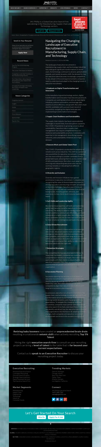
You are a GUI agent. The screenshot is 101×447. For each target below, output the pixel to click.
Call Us (40, 31)
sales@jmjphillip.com (59, 394)
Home (13, 35)
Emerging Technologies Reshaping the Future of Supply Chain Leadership (22, 87)
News (17, 35)
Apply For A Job (56, 417)
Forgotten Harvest (17, 100)
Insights (14, 103)
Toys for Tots (15, 121)
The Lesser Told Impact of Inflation (22, 70)
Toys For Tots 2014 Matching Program (20, 66)
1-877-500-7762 (57, 392)
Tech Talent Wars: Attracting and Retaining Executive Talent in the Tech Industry (21, 80)
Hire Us (41, 417)
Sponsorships (16, 117)
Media (14, 107)
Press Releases (16, 114)
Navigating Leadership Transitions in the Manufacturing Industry (22, 74)
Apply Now (22, 52)
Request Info (55, 31)
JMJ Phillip (50, 3)
